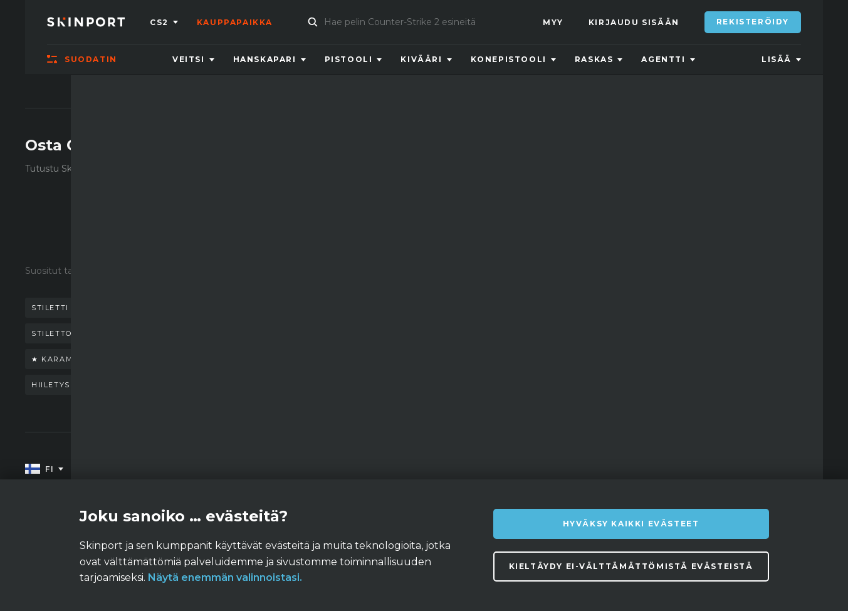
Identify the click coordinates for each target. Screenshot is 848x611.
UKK (259, 469)
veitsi (102, 307)
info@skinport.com (759, 466)
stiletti (50, 307)
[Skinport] (98, 21)
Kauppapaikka (235, 22)
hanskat (156, 307)
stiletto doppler (73, 333)
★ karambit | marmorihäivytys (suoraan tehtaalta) (159, 359)
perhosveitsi (229, 307)
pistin (321, 359)
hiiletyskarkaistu (75, 384)
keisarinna (162, 333)
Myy (553, 22)
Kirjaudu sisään (634, 22)
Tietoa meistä (160, 469)
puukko (299, 307)
